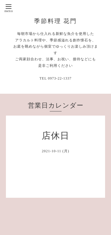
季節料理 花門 (55, 21)
